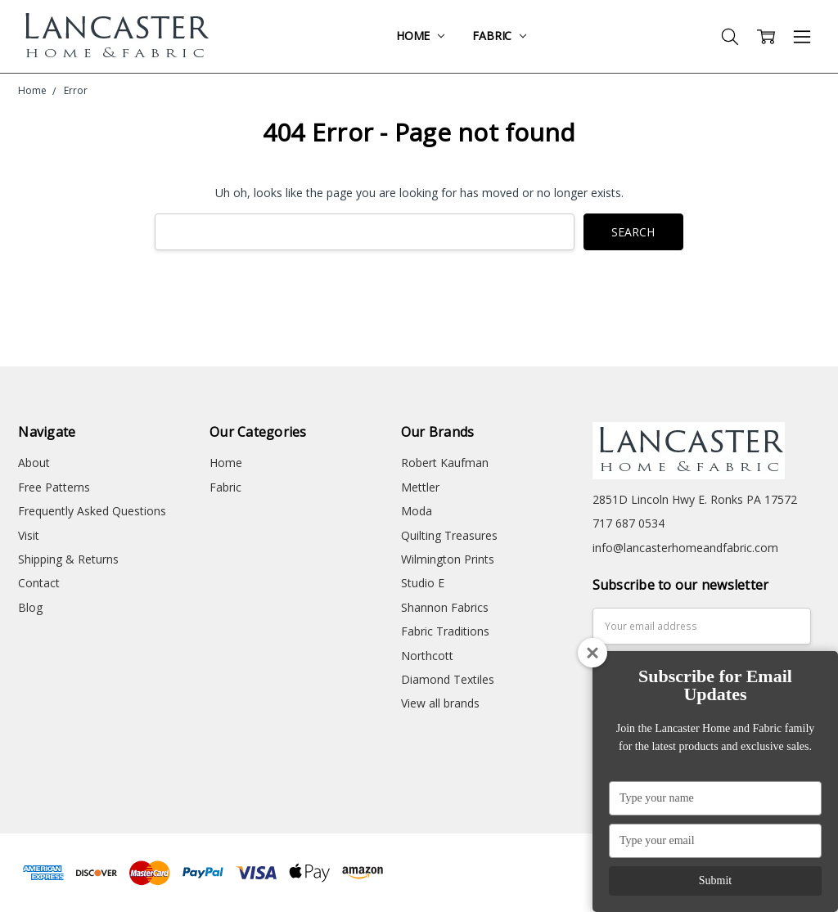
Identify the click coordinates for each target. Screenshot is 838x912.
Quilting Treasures (449, 535)
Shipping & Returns (68, 559)
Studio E (422, 583)
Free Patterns (54, 487)
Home (420, 35)
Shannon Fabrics (445, 607)
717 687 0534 (628, 523)
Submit (715, 880)
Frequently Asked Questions (92, 511)
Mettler (420, 487)
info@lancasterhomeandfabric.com (685, 547)
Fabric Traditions (445, 631)
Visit (28, 535)
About (34, 462)
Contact (39, 583)
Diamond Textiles (447, 679)
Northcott (427, 655)
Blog (30, 607)
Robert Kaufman (445, 462)
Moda (416, 511)
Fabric (499, 35)
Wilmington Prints (447, 559)
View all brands (440, 703)
